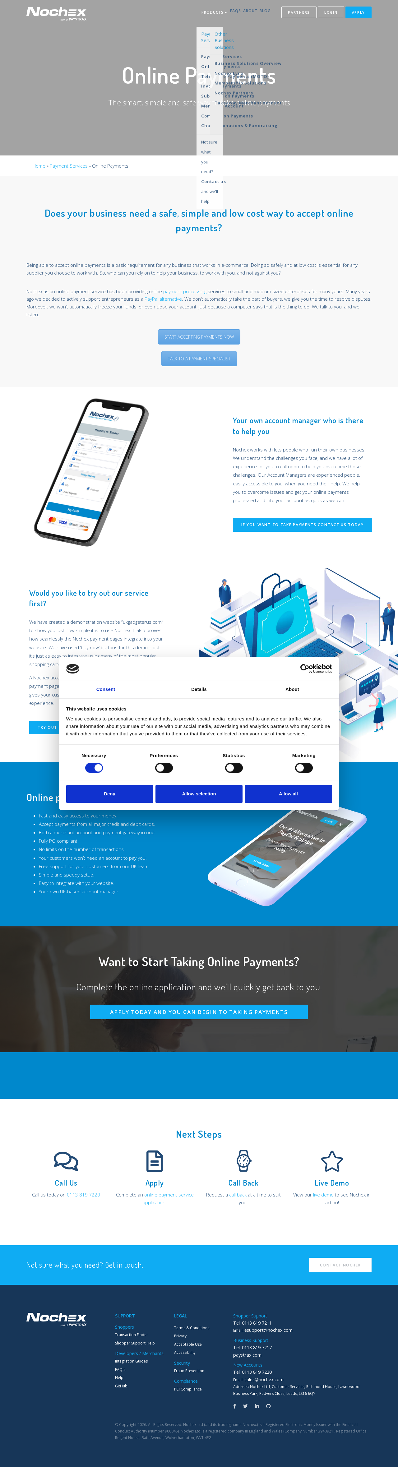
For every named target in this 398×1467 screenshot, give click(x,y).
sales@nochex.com (261, 1378)
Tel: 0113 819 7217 (249, 1346)
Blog (265, 13)
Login (331, 14)
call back (238, 1195)
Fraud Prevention (189, 1370)
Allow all (288, 794)
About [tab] (292, 689)
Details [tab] (199, 689)
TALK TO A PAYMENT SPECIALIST (199, 359)
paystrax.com (245, 1354)
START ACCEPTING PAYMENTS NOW (199, 337)
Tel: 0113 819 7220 (249, 1370)
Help (119, 1377)
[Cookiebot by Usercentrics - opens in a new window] (305, 668)
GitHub (121, 1386)
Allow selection (199, 794)
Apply (358, 14)
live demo (323, 1195)
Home (39, 166)
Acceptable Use (188, 1344)
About (245, 13)
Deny (109, 794)
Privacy (180, 1336)
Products (199, 13)
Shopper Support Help (135, 1343)
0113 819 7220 (83, 1195)
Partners (299, 14)
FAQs (225, 13)
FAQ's (120, 1369)
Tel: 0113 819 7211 (249, 1323)
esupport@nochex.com (265, 1329)
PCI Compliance (188, 1389)
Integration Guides (131, 1361)
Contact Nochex (340, 1265)
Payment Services (69, 166)
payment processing (184, 291)
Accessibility (185, 1352)
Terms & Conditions (191, 1327)
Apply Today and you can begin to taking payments (199, 1012)
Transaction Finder (131, 1334)
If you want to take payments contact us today (302, 524)
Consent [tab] (105, 689)
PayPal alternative (163, 299)
